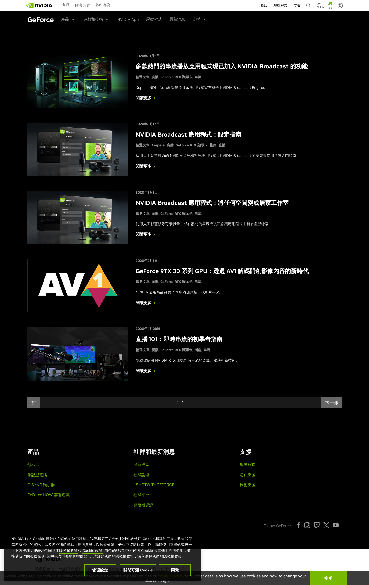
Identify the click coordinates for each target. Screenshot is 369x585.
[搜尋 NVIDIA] (309, 4)
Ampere (158, 145)
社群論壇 (141, 474)
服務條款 (37, 556)
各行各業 (103, 5)
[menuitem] (65, 5)
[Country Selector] (319, 6)
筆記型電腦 (37, 474)
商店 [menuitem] (263, 5)
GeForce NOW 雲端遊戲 (48, 494)
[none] (309, 3)
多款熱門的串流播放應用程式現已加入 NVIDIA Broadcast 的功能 (222, 66)
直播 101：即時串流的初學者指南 (179, 339)
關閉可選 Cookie (138, 570)
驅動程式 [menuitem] (280, 5)
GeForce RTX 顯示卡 (176, 77)
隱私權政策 (68, 550)
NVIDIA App (128, 19)
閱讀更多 (146, 97)
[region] (102, 553)
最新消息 (177, 19)
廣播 (154, 77)
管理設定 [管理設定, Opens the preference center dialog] (100, 570)
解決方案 (82, 5)
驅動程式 (154, 19)
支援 (196, 19)
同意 (175, 570)
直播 (222, 145)
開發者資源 (143, 504)
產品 (66, 5)
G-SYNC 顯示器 (41, 484)
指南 (213, 145)
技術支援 (247, 484)
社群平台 (141, 494)
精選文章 (142, 77)
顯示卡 (33, 464)
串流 (197, 77)
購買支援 (247, 474)
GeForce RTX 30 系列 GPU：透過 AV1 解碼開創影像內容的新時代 (222, 271)
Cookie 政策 (92, 550)
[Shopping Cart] (330, 6)
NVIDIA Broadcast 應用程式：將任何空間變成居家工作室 (212, 203)
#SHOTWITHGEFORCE (153, 484)
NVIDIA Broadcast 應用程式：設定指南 (188, 134)
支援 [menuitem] (297, 5)
